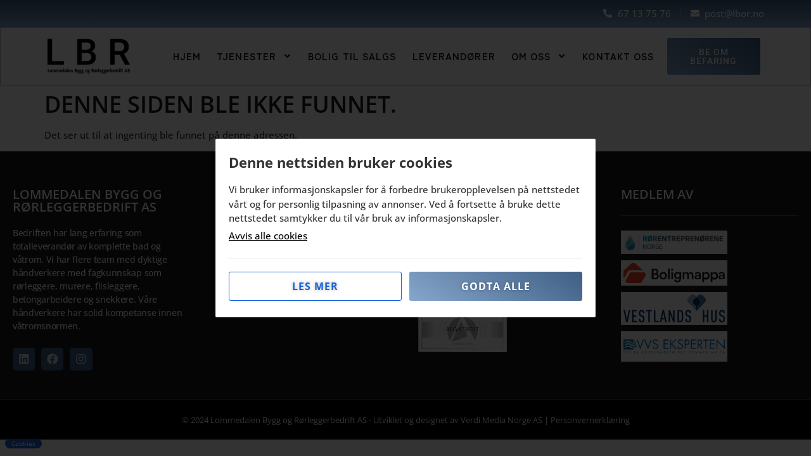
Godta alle (495, 286)
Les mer (315, 286)
